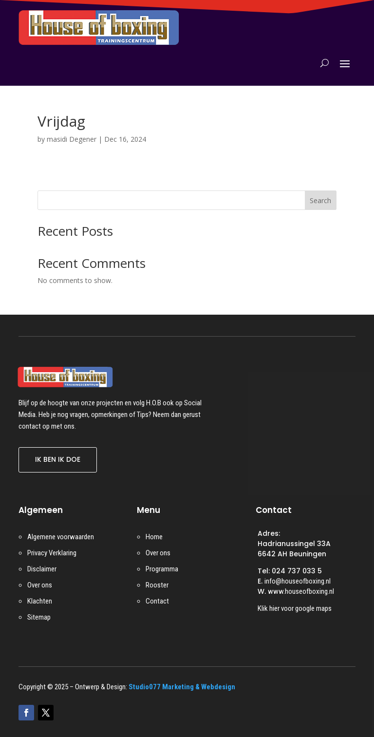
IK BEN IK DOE (57, 459)
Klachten (39, 601)
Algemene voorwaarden (60, 536)
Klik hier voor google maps (295, 608)
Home (154, 536)
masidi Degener (71, 139)
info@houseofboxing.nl (297, 581)
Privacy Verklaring (51, 552)
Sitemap (39, 617)
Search (320, 200)
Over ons (39, 585)
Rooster (157, 585)
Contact (157, 601)
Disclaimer (41, 569)
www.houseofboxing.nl (301, 591)
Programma (162, 569)
